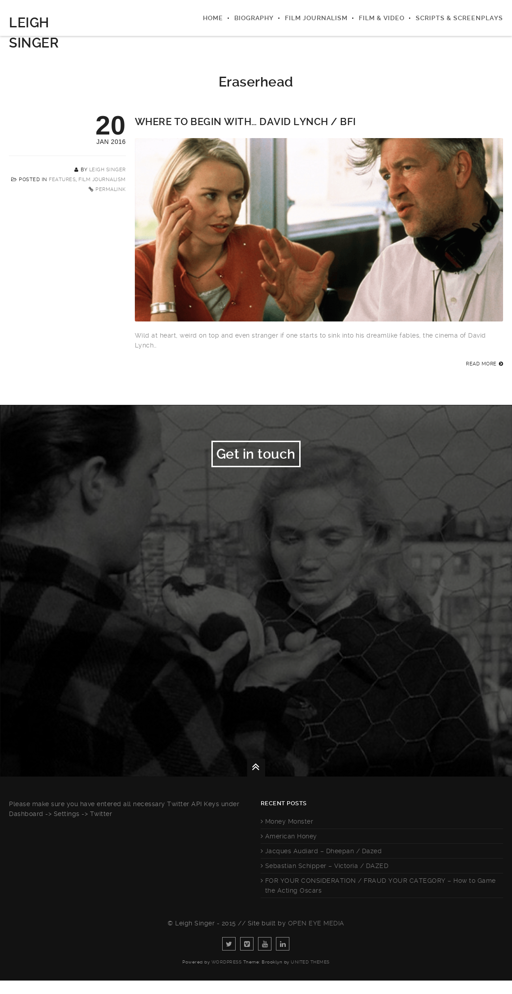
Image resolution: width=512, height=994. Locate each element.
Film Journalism (316, 18)
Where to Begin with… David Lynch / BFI (245, 121)
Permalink (110, 189)
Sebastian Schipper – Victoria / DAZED (327, 879)
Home (213, 18)
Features (62, 179)
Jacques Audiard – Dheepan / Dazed (323, 864)
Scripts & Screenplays (459, 18)
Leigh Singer (107, 170)
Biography (254, 18)
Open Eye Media (316, 936)
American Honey (291, 849)
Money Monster (289, 834)
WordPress (226, 975)
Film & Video (381, 18)
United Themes (310, 975)
